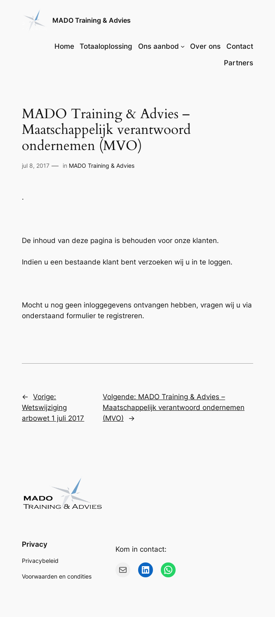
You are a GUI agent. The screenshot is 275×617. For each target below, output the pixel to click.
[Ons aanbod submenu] (183, 46)
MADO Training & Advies (91, 20)
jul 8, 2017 (35, 165)
